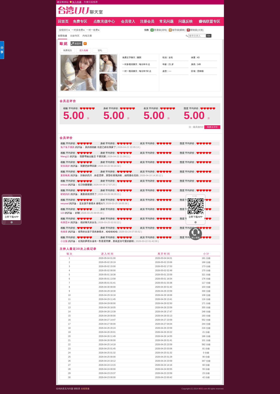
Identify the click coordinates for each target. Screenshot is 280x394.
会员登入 (128, 21)
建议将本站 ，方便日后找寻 (77, 2)
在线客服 (85, 388)
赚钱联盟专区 (209, 21)
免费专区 (80, 21)
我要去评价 (212, 127)
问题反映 (185, 21)
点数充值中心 (104, 21)
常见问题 (166, 21)
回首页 (63, 21)
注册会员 (147, 21)
